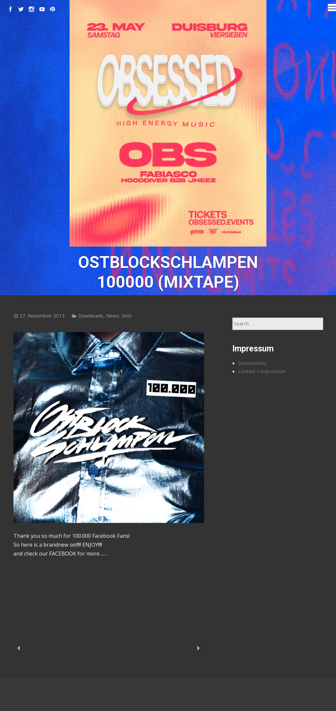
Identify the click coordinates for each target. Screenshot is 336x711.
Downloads (90, 315)
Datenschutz (252, 363)
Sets (127, 315)
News (112, 315)
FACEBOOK (62, 553)
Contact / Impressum (262, 371)
